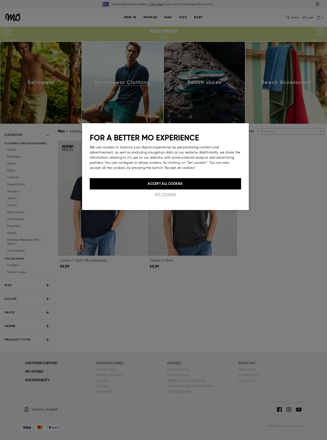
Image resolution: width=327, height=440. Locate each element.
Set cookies (165, 194)
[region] (165, 166)
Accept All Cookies (165, 183)
